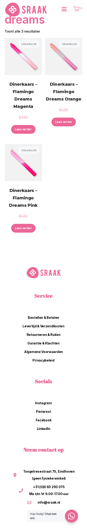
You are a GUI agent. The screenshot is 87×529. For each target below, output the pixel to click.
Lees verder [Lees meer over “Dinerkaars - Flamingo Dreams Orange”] (63, 122)
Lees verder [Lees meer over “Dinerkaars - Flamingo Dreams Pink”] (23, 228)
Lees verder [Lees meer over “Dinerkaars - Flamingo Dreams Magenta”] (23, 129)
